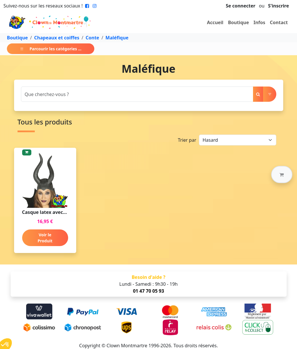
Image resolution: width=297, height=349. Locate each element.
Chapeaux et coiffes (56, 37)
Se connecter (240, 6)
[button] (281, 174)
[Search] (137, 94)
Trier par (187, 140)
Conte (92, 37)
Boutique (238, 22)
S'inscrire (278, 6)
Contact (279, 22)
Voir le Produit (45, 237)
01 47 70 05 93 (148, 291)
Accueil (215, 22)
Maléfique (117, 37)
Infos (259, 22)
